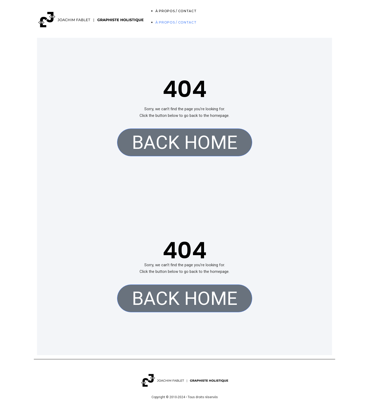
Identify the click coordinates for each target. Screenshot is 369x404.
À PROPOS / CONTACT (176, 11)
